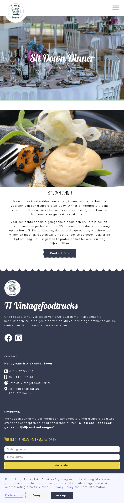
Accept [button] (62, 495)
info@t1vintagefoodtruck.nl (30, 383)
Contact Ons (59, 253)
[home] (15, 11)
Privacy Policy (63, 487)
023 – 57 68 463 (21, 371)
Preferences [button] (14, 495)
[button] (116, 8)
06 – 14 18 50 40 (20, 377)
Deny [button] (37, 495)
